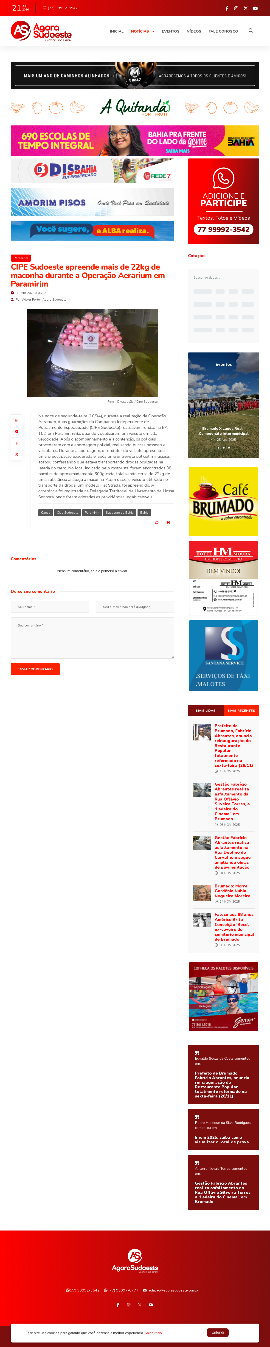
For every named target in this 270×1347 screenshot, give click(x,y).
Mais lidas (206, 711)
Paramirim (21, 258)
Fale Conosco (223, 31)
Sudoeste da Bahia (120, 512)
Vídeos (194, 31)
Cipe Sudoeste (67, 512)
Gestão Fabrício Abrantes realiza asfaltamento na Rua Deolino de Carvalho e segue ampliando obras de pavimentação (233, 852)
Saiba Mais (153, 1333)
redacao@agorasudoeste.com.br (171, 1290)
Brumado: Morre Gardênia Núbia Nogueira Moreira (232, 891)
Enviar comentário (35, 669)
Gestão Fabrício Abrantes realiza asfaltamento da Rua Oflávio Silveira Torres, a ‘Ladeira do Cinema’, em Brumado (232, 802)
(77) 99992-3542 (60, 8)
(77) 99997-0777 (121, 1290)
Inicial (117, 31)
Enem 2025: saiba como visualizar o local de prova (222, 1140)
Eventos (171, 31)
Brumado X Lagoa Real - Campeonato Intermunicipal (223, 431)
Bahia (144, 512)
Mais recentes (241, 711)
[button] (218, 448)
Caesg (45, 512)
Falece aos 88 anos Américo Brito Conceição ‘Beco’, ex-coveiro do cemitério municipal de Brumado (234, 927)
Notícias (143, 31)
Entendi (217, 1333)
